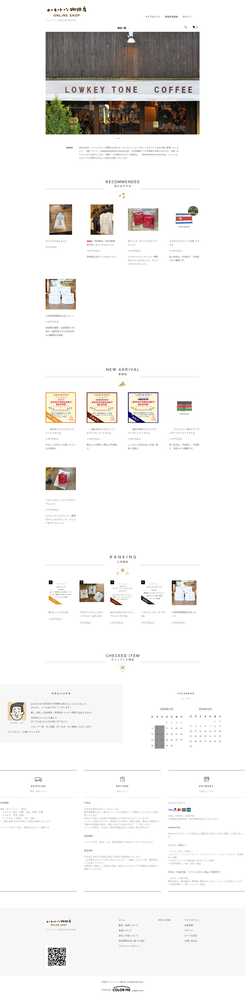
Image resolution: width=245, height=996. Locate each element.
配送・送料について (128, 925)
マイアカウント (152, 16)
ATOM (167, 920)
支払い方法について (128, 935)
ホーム (122, 920)
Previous (51, 593)
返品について (125, 930)
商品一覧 (121, 28)
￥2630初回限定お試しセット (60, 316)
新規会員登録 (171, 16)
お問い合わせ (190, 941)
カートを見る (190, 935)
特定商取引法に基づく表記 (132, 941)
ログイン (187, 16)
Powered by (122, 988)
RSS (160, 920)
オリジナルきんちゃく (56, 241)
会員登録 (188, 925)
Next (194, 593)
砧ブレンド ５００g (58, 612)
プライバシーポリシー (129, 946)
